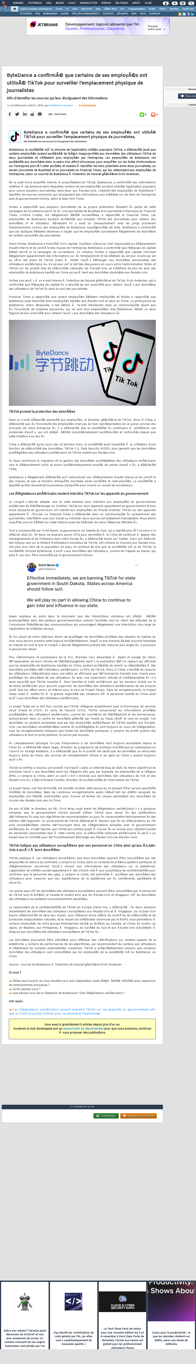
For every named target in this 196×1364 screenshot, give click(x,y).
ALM (74, 9)
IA (67, 9)
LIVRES (65, 13)
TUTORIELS (26, 13)
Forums (18, 3)
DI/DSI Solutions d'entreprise (36, 9)
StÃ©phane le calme (61, 105)
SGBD (152, 9)
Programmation (136, 9)
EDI (122, 9)
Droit (136, 3)
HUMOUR (154, 13)
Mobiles (174, 9)
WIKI (134, 13)
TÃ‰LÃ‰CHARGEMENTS (86, 13)
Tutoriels (35, 3)
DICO (143, 13)
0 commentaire (87, 105)
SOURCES (108, 13)
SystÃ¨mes (188, 9)
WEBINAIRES (50, 13)
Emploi (106, 3)
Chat (72, 3)
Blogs (59, 3)
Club (147, 3)
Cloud (59, 9)
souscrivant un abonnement (83, 1029)
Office (162, 9)
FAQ (48, 3)
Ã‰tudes (121, 3)
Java (98, 9)
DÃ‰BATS (122, 13)
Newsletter (88, 3)
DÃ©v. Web (110, 9)
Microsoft (86, 9)
